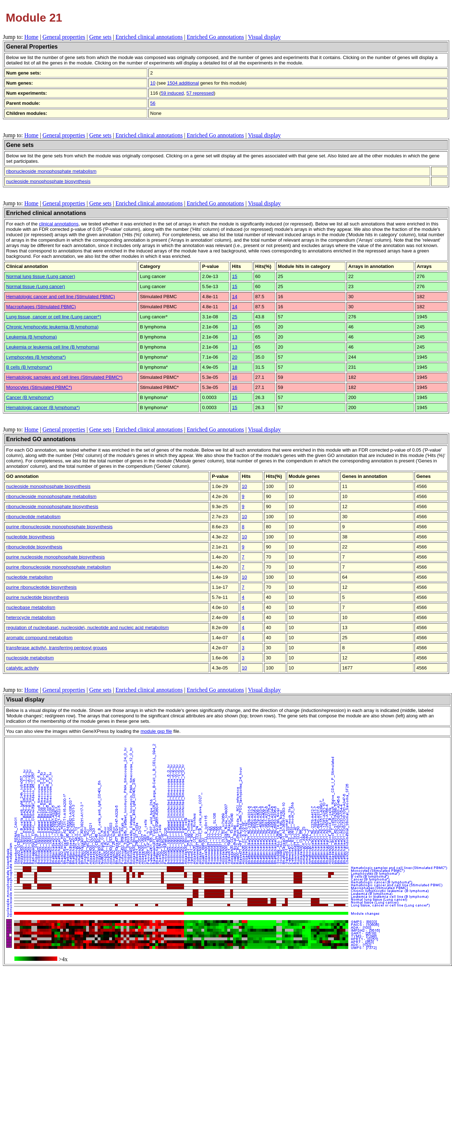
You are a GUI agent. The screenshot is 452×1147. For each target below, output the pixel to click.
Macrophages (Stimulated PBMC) (41, 306)
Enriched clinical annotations (149, 37)
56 (152, 103)
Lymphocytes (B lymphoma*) (36, 357)
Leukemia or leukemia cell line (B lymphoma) (52, 347)
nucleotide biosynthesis (30, 536)
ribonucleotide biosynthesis (34, 547)
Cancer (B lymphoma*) (30, 397)
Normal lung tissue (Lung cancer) (40, 276)
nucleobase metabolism (30, 607)
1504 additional (183, 83)
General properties (63, 37)
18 (234, 367)
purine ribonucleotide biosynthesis (41, 587)
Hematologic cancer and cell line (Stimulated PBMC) (60, 296)
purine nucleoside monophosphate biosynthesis (55, 557)
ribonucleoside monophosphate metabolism (51, 171)
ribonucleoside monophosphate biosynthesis (52, 506)
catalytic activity (22, 668)
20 (234, 357)
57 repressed (200, 93)
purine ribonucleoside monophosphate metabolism (58, 567)
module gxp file (156, 731)
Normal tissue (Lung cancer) (35, 286)
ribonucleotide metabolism (33, 516)
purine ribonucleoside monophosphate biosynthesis (59, 526)
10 (152, 83)
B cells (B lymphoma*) (29, 367)
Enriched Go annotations (215, 37)
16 (234, 377)
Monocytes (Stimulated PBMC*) (39, 387)
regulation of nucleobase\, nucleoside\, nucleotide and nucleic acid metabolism (87, 627)
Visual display (264, 37)
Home (31, 37)
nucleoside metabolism (30, 657)
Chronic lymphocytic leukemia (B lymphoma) (52, 327)
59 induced (172, 93)
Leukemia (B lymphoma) (31, 337)
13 (234, 327)
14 (234, 296)
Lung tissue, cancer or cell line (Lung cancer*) (53, 316)
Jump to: (13, 37)
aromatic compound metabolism (39, 637)
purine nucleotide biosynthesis (37, 597)
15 (234, 276)
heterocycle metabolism (30, 617)
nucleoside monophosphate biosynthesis (48, 181)
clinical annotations (59, 224)
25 (234, 316)
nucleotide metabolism (29, 577)
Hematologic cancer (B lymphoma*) (43, 407)
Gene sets (100, 37)
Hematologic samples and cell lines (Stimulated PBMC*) (64, 377)
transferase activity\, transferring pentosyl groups (56, 647)
